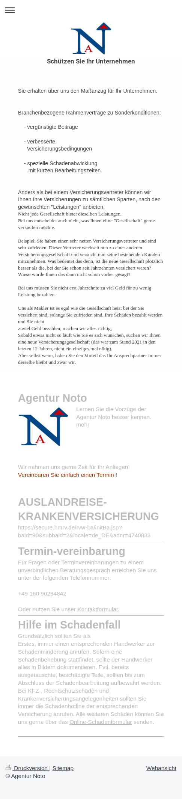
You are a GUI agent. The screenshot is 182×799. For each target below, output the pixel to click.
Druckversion (27, 768)
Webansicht (161, 768)
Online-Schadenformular (100, 722)
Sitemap (63, 768)
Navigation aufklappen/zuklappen (91, 10)
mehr (82, 424)
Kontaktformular (97, 609)
